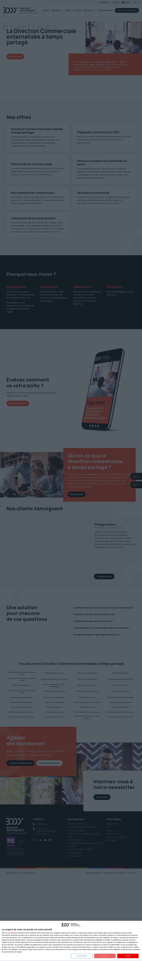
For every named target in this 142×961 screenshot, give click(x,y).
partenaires (14, 933)
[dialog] (71, 941)
